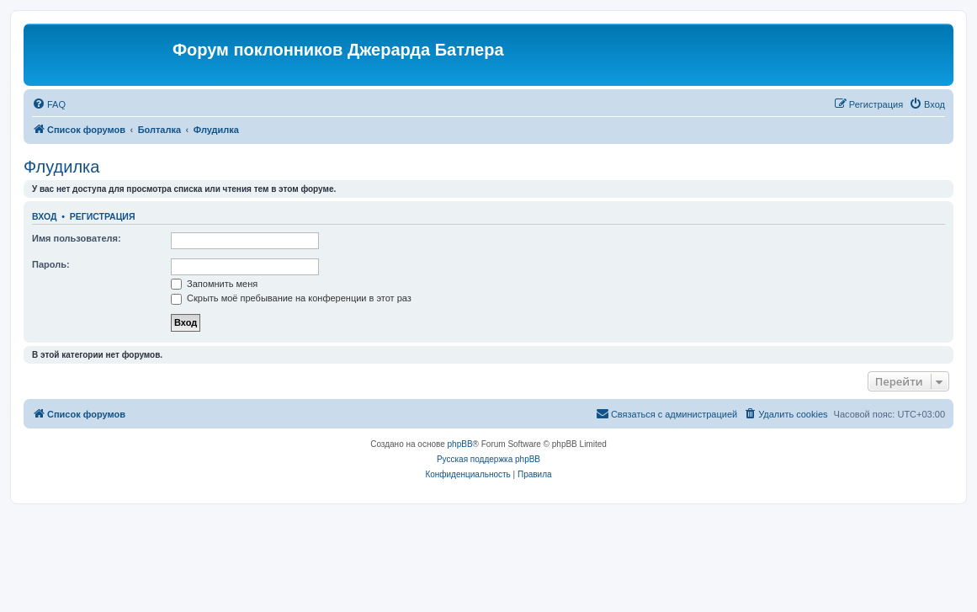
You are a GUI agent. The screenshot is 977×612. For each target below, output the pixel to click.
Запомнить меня (214, 284)
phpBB (460, 444)
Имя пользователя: (76, 238)
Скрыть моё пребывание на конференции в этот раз (291, 298)
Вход (44, 216)
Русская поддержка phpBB (488, 459)
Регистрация (102, 216)
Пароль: (51, 264)
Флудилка (61, 166)
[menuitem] (49, 104)
